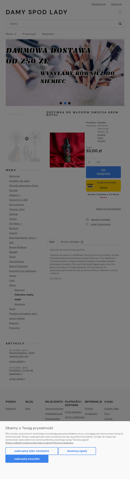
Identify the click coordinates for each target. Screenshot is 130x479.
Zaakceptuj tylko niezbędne (31, 451)
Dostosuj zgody (77, 451)
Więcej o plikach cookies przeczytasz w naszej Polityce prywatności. (39, 442)
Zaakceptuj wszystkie (27, 458)
